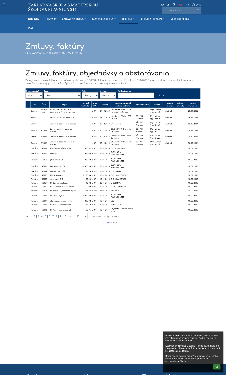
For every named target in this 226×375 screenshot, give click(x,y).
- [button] (168, 4)
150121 (44, 166)
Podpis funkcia (169, 104)
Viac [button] (32, 28)
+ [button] (162, 4)
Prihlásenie (193, 4)
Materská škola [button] (104, 19)
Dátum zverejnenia (193, 104)
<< (26, 216)
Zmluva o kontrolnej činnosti (62, 117)
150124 (44, 171)
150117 (44, 186)
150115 (44, 210)
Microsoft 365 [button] (180, 19)
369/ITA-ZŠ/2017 (44, 110)
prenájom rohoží (57, 171)
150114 (44, 201)
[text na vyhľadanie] (181, 10)
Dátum (105, 104)
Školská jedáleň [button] (153, 19)
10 (64, 216)
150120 (44, 159)
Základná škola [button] (74, 19)
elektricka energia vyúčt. (61, 201)
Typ (34, 104)
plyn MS (53, 153)
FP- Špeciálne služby (59, 183)
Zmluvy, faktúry (72, 53)
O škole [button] (128, 19)
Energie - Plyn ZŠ (57, 166)
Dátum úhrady (180, 104)
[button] (180, 4)
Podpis (157, 104)
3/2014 (44, 136)
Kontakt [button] (51, 19)
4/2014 (44, 130)
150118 (44, 195)
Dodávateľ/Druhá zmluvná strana (123, 104)
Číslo (44, 104)
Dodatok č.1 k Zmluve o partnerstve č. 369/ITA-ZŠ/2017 (64, 110)
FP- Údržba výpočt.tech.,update (64, 190)
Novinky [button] (33, 19)
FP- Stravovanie (57, 175)
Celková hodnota (85, 104)
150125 (44, 190)
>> (69, 216)
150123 (44, 175)
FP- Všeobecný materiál (60, 148)
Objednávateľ (142, 104)
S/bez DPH (95, 104)
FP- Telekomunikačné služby (62, 186)
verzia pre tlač (113, 222)
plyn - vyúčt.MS (56, 159)
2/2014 (44, 143)
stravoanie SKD (56, 179)
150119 (44, 153)
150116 (44, 204)
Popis (64, 104)
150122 (44, 148)
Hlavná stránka (35, 53)
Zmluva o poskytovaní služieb (63, 123)
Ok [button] (217, 367)
